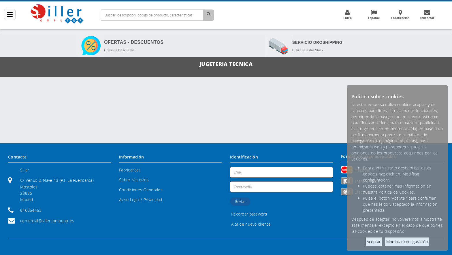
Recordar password (249, 214)
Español (374, 15)
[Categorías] (10, 14)
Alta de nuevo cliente (251, 224)
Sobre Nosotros (134, 179)
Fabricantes (130, 170)
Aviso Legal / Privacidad (140, 199)
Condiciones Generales (141, 189)
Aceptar (374, 241)
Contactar (427, 15)
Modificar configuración (407, 241)
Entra (347, 15)
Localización (400, 15)
